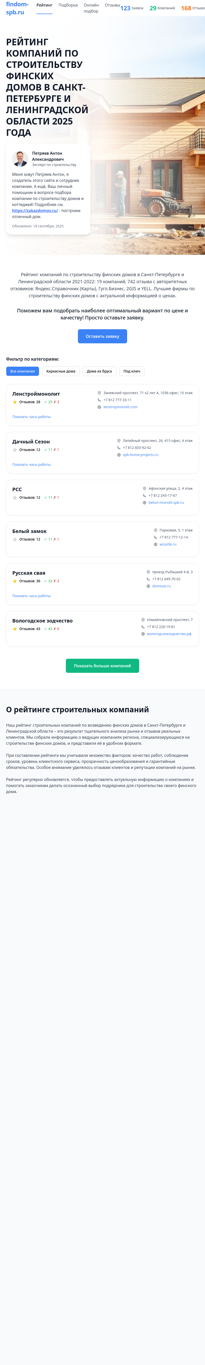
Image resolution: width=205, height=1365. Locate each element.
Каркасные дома (60, 371)
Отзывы (112, 5)
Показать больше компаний (102, 666)
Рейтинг (44, 5)
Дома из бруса (99, 371)
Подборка (68, 5)
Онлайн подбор (91, 8)
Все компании (22, 371)
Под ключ (132, 371)
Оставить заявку (102, 336)
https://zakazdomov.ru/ (35, 210)
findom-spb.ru (17, 8)
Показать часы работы (31, 416)
